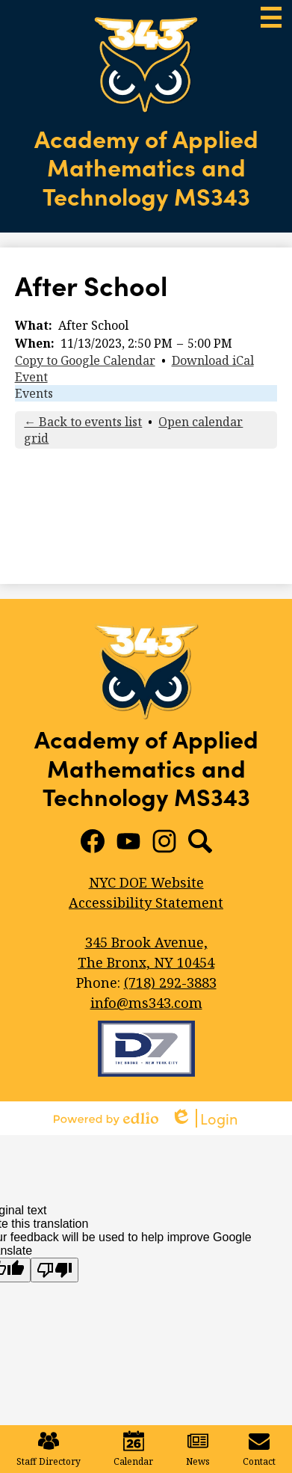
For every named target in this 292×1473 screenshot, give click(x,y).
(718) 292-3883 (170, 982)
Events (34, 393)
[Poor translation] (54, 1270)
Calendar (133, 1449)
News (198, 1449)
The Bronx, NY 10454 (146, 951)
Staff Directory (48, 1449)
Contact (259, 1449)
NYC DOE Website (146, 882)
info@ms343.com (146, 1003)
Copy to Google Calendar (85, 360)
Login (204, 1118)
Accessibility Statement (146, 902)
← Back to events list (83, 421)
